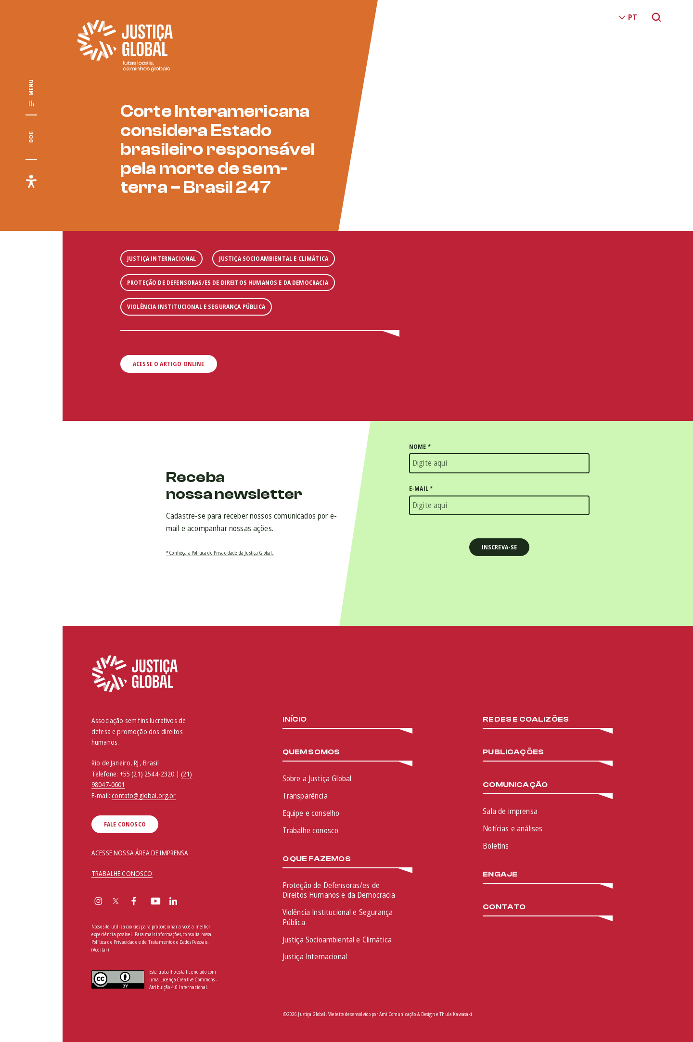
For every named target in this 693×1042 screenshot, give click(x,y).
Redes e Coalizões (526, 719)
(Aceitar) (100, 950)
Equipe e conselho (311, 813)
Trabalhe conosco (310, 830)
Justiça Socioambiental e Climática (337, 939)
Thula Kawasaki (455, 1014)
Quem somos (311, 752)
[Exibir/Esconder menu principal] (31, 93)
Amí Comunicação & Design (407, 1014)
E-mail (421, 488)
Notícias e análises (512, 828)
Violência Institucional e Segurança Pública (337, 917)
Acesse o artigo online (169, 364)
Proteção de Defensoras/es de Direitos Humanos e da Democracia (338, 890)
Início (294, 719)
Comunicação (515, 785)
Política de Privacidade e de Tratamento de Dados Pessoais (149, 942)
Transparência (305, 795)
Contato (504, 907)
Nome (420, 447)
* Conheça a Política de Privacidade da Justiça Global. (220, 552)
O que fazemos (316, 859)
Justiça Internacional (314, 956)
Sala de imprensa (510, 811)
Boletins (496, 845)
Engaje (500, 874)
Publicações (513, 752)
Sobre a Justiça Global (317, 778)
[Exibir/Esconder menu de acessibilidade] (31, 181)
